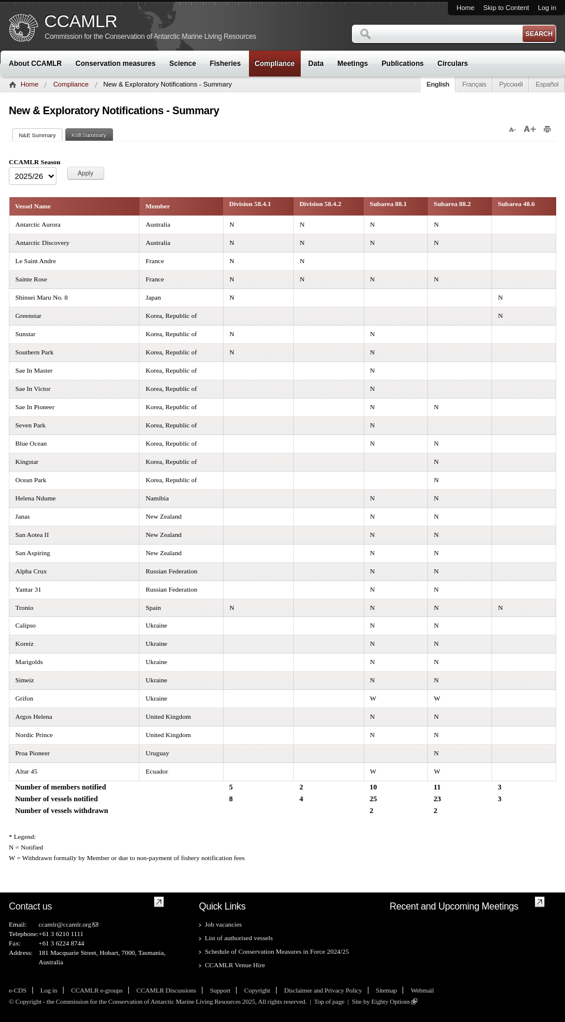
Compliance (275, 63)
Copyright (257, 990)
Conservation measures (115, 63)
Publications (403, 63)
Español (547, 84)
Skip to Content (506, 7)
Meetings (352, 63)
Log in (547, 7)
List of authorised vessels (238, 937)
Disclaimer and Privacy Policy (323, 990)
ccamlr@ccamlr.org (64, 924)
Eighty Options (390, 1001)
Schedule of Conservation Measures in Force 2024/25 (277, 951)
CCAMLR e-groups (96, 990)
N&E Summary (40, 135)
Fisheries (225, 63)
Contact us (30, 906)
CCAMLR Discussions (166, 990)
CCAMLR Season (35, 161)
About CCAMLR (35, 63)
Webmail (422, 990)
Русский (511, 84)
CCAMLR (80, 21)
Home (465, 7)
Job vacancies (223, 924)
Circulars (452, 63)
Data (316, 63)
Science (183, 63)
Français (474, 84)
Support (220, 990)
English (438, 84)
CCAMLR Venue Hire (235, 964)
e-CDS (17, 990)
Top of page (329, 1001)
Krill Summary (89, 135)
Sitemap (386, 990)
